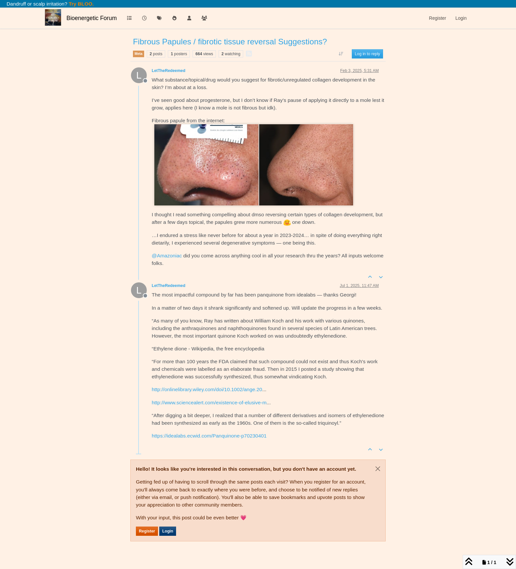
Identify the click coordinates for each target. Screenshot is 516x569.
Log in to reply (367, 54)
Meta (138, 54)
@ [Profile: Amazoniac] (167, 255)
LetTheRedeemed (168, 70)
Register (147, 531)
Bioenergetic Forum (91, 18)
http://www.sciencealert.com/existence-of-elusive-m (209, 402)
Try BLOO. (80, 4)
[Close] (377, 469)
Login (167, 531)
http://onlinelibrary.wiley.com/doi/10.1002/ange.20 (207, 389)
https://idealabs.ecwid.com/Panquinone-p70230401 (209, 436)
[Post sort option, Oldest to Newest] (341, 54)
